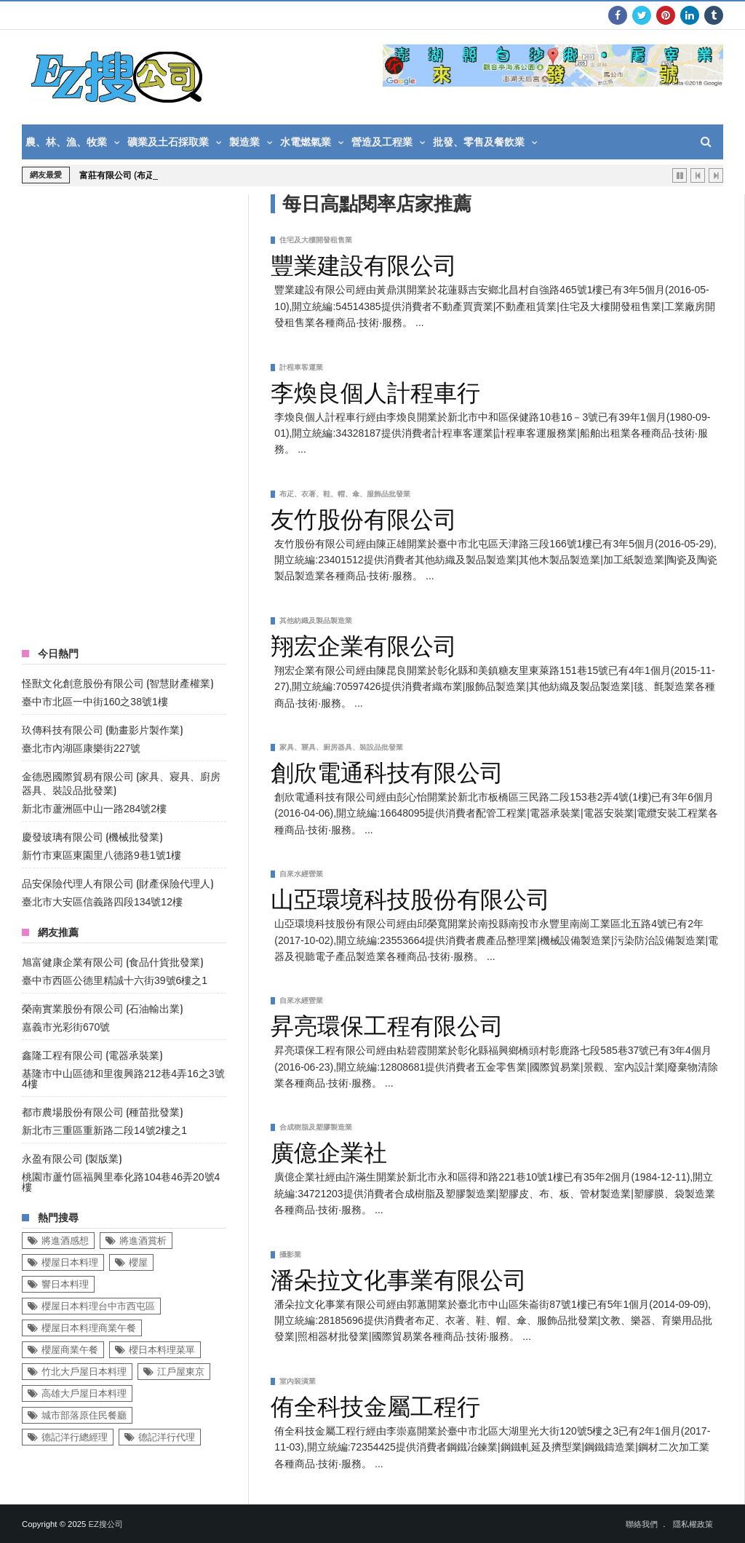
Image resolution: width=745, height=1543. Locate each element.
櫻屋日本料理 (69, 1262)
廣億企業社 (329, 1150)
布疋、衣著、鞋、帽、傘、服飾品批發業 (344, 494)
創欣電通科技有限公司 (387, 770)
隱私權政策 (693, 1524)
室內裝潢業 (297, 1381)
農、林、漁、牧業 (66, 142)
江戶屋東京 (180, 1371)
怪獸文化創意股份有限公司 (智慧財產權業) (117, 682)
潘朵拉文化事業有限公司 (399, 1277)
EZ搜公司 (105, 1524)
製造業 (244, 142)
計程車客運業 (301, 367)
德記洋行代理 (166, 1437)
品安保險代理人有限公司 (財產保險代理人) (117, 882)
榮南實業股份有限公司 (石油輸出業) (102, 1007)
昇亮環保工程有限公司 (387, 1023)
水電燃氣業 (305, 142)
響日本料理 (65, 1284)
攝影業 (290, 1254)
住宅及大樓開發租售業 (315, 240)
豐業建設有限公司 (364, 262)
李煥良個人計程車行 (375, 390)
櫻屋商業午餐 (69, 1349)
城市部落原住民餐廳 (84, 1415)
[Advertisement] (131, 412)
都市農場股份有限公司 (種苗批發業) (102, 1111)
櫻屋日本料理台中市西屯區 (98, 1306)
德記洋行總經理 (74, 1437)
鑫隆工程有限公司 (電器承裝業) (92, 1054)
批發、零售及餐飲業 (479, 142)
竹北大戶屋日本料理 (84, 1371)
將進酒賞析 (143, 1240)
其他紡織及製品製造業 (315, 620)
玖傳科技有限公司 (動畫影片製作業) (102, 729)
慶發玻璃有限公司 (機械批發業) (92, 836)
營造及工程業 (382, 142)
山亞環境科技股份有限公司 (410, 896)
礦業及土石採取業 (168, 142)
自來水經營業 (301, 874)
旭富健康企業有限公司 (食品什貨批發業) (112, 961)
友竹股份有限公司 (364, 516)
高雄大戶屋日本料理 (84, 1393)
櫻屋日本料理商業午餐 (88, 1327)
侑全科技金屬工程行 (375, 1404)
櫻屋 (138, 1262)
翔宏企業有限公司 (364, 643)
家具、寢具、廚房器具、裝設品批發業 (341, 747)
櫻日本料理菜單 (162, 1349)
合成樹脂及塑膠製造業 (315, 1127)
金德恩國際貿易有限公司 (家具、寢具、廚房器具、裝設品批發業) (121, 782)
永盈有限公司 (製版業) (71, 1157)
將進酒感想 (65, 1240)
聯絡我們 (642, 1524)
